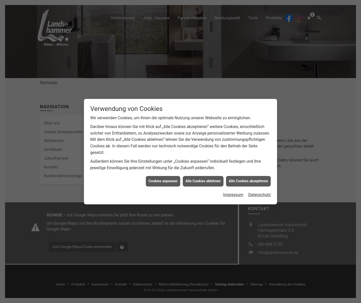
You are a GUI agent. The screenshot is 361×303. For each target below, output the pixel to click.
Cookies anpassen (163, 175)
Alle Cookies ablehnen (203, 175)
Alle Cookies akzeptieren (248, 175)
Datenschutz (259, 188)
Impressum (233, 188)
